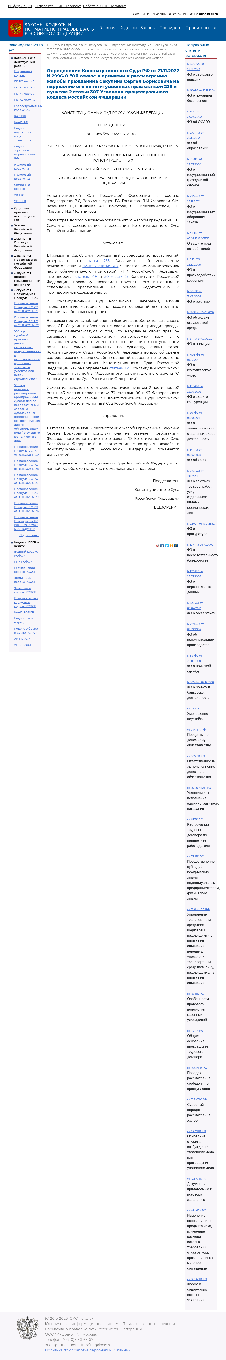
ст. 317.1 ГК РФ (196, 729)
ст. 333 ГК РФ (196, 708)
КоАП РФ (21, 122)
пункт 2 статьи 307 (100, 266)
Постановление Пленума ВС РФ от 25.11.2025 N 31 (26, 307)
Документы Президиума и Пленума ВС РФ (26, 294)
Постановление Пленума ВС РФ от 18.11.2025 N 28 (26, 464)
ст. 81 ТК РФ (195, 819)
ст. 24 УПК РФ (196, 1131)
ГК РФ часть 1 (24, 81)
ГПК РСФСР (23, 561)
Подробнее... (29, 535)
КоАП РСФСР (24, 612)
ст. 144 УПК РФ (197, 1067)
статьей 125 (119, 368)
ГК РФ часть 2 (24, 87)
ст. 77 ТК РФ (195, 1030)
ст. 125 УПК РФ (197, 1099)
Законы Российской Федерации (23, 229)
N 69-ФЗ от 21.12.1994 (201, 90)
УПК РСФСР (23, 645)
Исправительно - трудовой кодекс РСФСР (26, 602)
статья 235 (98, 261)
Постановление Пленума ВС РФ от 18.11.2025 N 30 (26, 450)
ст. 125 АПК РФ (197, 1279)
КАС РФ (20, 116)
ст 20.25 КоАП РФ (199, 787)
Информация (20, 6)
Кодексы (128, 27)
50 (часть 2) (116, 277)
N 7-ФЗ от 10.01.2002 (200, 312)
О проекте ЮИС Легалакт (58, 6)
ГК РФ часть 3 (24, 93)
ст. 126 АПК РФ (197, 1178)
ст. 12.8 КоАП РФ (198, 909)
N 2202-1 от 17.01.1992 (201, 523)
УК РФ (19, 195)
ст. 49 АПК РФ (196, 1210)
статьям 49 (86, 277)
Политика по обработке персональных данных (87, 1350)
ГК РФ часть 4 (24, 99)
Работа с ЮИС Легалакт (104, 6)
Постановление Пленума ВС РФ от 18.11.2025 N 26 (26, 507)
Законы (148, 27)
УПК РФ (20, 201)
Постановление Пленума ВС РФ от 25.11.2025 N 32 (26, 321)
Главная (107, 27)
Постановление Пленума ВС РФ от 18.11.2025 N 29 (26, 493)
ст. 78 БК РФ (195, 856)
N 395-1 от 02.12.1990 (200, 682)
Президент (170, 27)
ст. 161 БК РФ (195, 993)
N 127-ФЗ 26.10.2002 (200, 544)
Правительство (201, 27)
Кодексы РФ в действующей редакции (24, 62)
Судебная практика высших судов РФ (79, 45)
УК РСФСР (22, 638)
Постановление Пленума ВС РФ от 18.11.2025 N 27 (26, 479)
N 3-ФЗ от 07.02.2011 (200, 338)
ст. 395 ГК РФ (196, 756)
